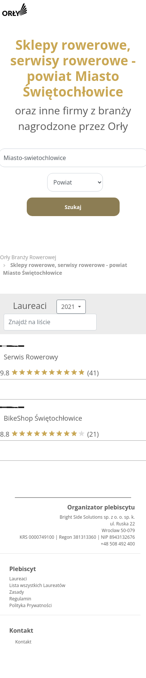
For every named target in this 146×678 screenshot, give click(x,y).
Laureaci (18, 579)
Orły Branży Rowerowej (28, 257)
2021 (69, 307)
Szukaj (73, 207)
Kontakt (23, 642)
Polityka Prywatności (30, 605)
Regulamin (20, 599)
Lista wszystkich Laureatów (37, 585)
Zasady (16, 592)
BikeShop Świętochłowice (43, 418)
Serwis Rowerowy (31, 356)
